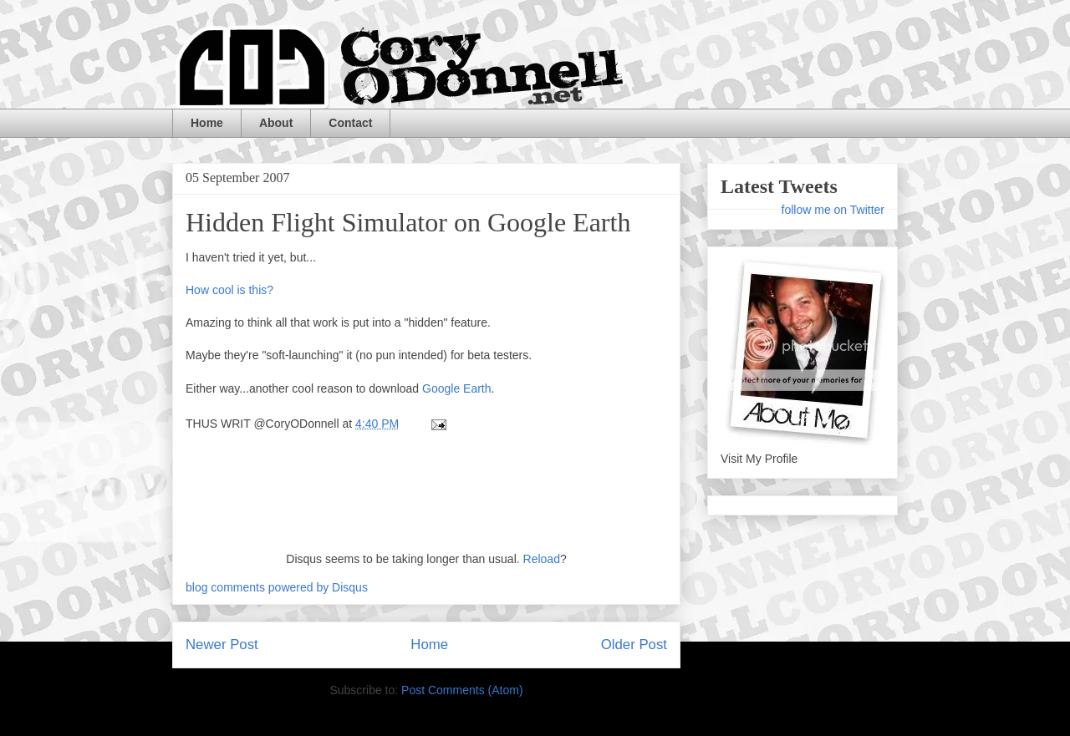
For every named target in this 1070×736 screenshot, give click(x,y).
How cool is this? (229, 290)
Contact (350, 122)
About (276, 122)
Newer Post (222, 644)
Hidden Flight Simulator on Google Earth (408, 222)
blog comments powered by (277, 587)
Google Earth (457, 388)
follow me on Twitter (833, 209)
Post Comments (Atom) (461, 690)
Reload (541, 559)
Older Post (634, 644)
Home (207, 122)
